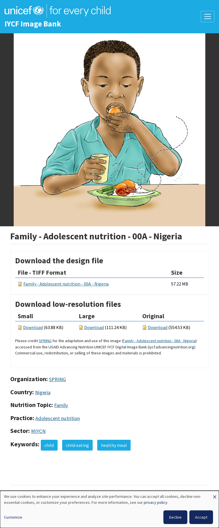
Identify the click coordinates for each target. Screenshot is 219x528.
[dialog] (109, 509)
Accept (201, 517)
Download (33, 327)
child (49, 445)
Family (61, 405)
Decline (175, 517)
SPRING (45, 340)
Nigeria (42, 392)
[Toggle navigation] (207, 16)
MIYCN (38, 431)
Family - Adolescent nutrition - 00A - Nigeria (66, 284)
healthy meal (114, 445)
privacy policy (155, 502)
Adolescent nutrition (57, 418)
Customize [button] (13, 517)
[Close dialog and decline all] (214, 494)
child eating (77, 445)
